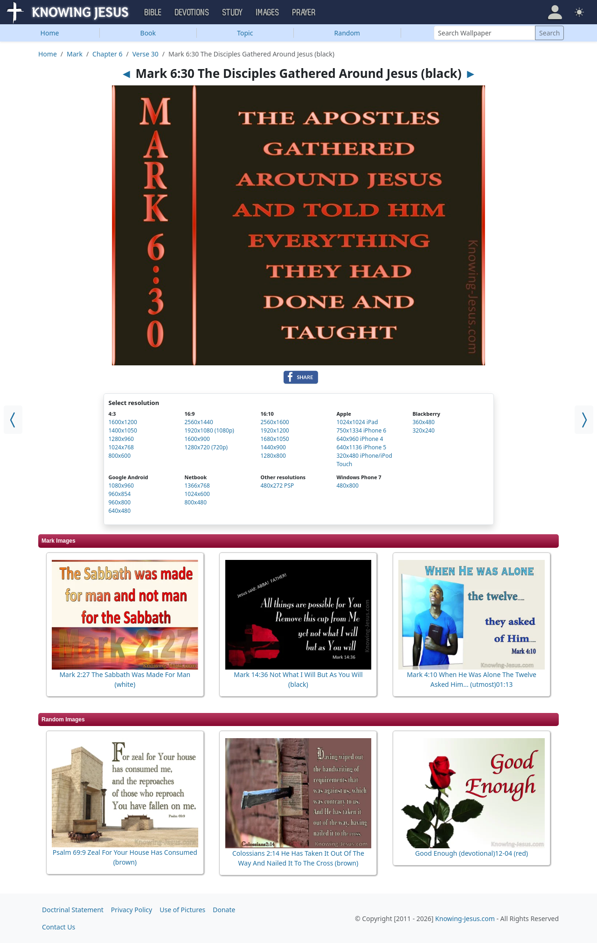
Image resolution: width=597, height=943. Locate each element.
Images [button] (267, 12)
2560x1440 (198, 422)
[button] (555, 12)
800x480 (195, 502)
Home (50, 32)
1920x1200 (274, 430)
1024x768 (121, 447)
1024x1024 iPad (357, 422)
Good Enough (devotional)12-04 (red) (471, 853)
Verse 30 (145, 53)
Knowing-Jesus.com (465, 918)
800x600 (120, 456)
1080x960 (121, 485)
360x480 (423, 422)
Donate (224, 909)
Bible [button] (153, 12)
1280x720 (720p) (206, 447)
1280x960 (121, 439)
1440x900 (272, 447)
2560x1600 (274, 422)
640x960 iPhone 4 (359, 439)
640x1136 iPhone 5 (361, 447)
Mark (75, 53)
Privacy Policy (131, 909)
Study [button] (232, 12)
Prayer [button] (304, 12)
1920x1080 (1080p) (209, 430)
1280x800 (272, 456)
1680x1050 (274, 439)
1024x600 (196, 494)
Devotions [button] (192, 12)
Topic (245, 32)
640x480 (120, 511)
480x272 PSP (277, 485)
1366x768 (196, 485)
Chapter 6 (107, 53)
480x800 (347, 485)
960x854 (120, 494)
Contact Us (58, 926)
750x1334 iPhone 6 (361, 430)
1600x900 (196, 439)
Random (347, 32)
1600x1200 (123, 422)
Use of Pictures (182, 909)
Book (148, 32)
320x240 (423, 430)
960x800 (120, 502)
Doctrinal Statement (73, 909)
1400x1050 (123, 430)
